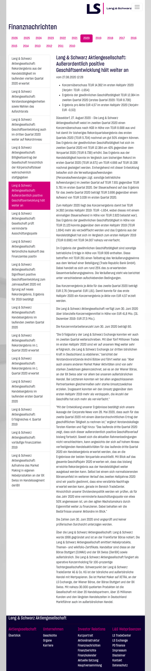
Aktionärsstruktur (89, 640)
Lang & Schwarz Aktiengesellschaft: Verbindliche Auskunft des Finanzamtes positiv (28, 249)
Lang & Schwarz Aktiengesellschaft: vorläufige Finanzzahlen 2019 (26, 440)
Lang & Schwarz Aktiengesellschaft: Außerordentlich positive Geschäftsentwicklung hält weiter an (28, 195)
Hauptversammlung (90, 665)
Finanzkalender (87, 655)
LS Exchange (120, 640)
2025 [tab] (27, 38)
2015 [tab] (14, 46)
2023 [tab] (51, 38)
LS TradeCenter (121, 635)
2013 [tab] (37, 46)
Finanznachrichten (89, 645)
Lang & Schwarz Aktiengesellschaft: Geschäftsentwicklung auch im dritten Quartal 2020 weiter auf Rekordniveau (29, 129)
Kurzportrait (85, 635)
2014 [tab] (26, 46)
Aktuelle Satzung (88, 660)
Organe (47, 640)
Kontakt (117, 660)
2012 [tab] (49, 46)
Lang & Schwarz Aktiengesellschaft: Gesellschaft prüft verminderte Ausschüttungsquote (24, 223)
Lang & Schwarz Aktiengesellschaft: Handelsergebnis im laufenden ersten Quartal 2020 (27, 391)
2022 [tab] (63, 38)
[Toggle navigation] (137, 7)
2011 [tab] (60, 46)
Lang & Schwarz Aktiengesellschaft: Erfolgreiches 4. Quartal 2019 (26, 417)
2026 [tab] (14, 38)
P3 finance (118, 645)
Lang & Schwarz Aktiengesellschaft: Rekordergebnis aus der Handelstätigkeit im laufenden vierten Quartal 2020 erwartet (27, 71)
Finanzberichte (87, 650)
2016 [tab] (134, 38)
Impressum (119, 650)
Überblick (15, 635)
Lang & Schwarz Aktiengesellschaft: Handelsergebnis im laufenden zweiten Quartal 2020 (28, 317)
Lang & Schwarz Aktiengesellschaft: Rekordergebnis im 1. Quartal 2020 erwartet (25, 343)
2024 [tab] (39, 38)
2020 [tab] (86, 38)
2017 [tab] (122, 38)
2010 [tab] (72, 46)
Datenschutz (120, 665)
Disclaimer (118, 655)
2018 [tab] (110, 38)
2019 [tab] (98, 38)
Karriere (48, 645)
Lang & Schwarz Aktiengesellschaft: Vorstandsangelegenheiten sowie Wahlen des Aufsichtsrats (28, 101)
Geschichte (50, 635)
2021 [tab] (74, 38)
